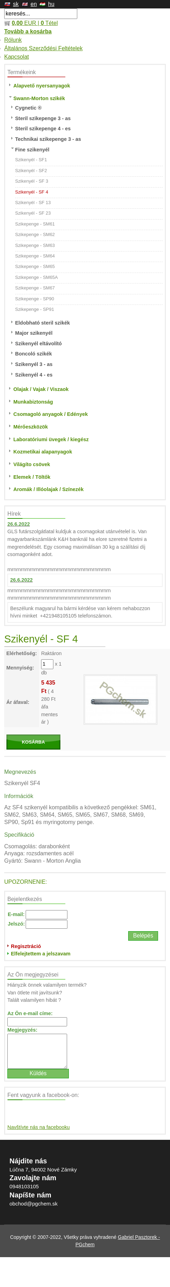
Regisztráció (26, 946)
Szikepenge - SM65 (35, 266)
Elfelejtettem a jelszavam (41, 953)
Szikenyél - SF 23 (33, 213)
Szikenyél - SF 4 (31, 192)
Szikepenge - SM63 (35, 245)
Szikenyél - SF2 (31, 170)
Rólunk (13, 40)
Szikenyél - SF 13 (33, 202)
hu (51, 4)
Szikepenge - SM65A (36, 277)
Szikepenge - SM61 (35, 224)
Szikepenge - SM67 (35, 287)
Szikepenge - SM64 (35, 256)
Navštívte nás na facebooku (38, 1127)
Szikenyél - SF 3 (31, 181)
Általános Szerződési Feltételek (43, 48)
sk (16, 4)
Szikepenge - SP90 (34, 298)
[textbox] (40, 13)
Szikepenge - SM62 (35, 234)
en (34, 4)
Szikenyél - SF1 (31, 159)
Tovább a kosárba (28, 31)
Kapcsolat (16, 57)
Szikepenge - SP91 (34, 309)
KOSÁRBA (33, 742)
